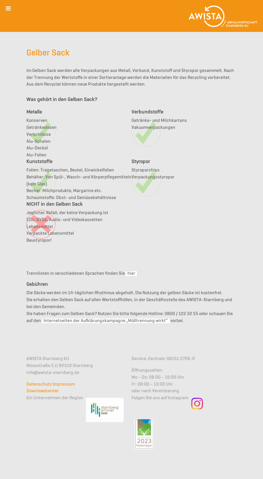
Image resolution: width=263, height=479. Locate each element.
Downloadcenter (42, 391)
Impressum (64, 384)
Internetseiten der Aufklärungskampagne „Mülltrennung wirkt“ (106, 321)
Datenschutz (39, 384)
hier (131, 273)
